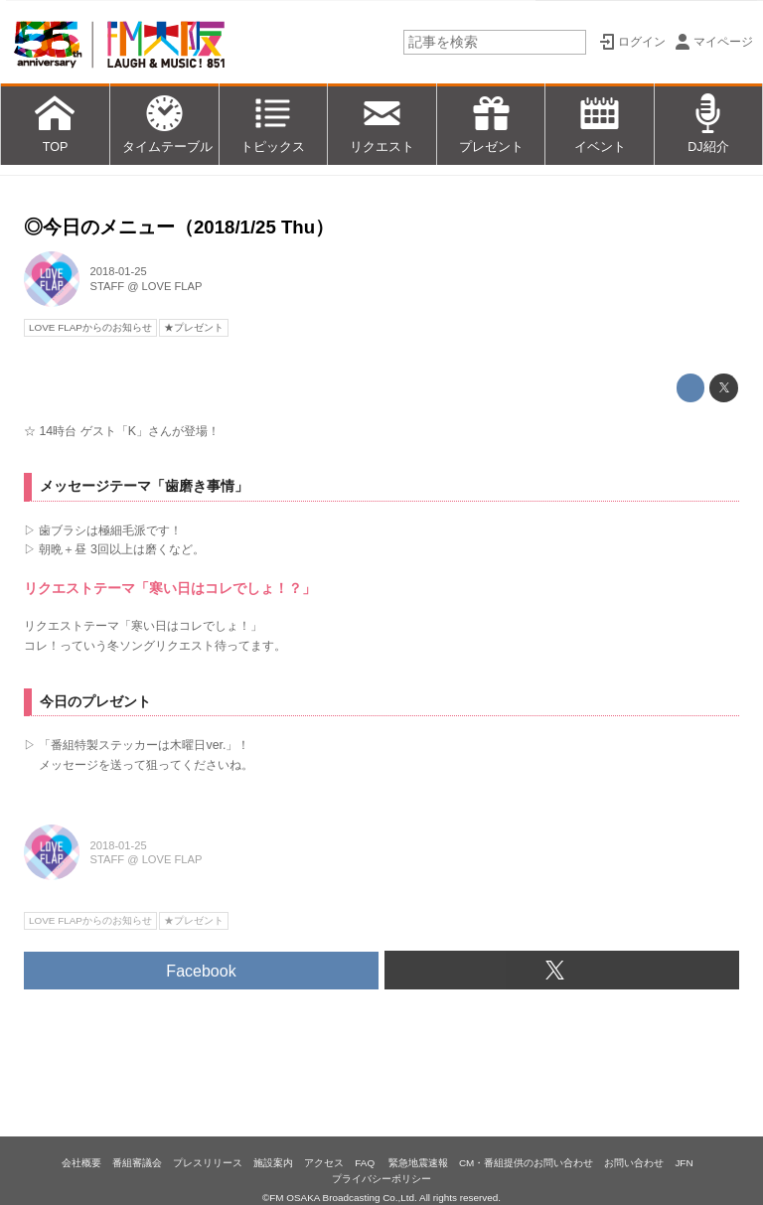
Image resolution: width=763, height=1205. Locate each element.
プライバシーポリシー (381, 1178)
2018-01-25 (118, 271)
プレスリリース (207, 1162)
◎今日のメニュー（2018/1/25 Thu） (179, 227)
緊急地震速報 (418, 1162)
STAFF (107, 286)
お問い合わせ (634, 1162)
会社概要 (81, 1162)
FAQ (366, 1162)
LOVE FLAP (172, 286)
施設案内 (273, 1162)
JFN (683, 1162)
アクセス (324, 1162)
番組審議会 (137, 1162)
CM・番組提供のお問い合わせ (526, 1162)
